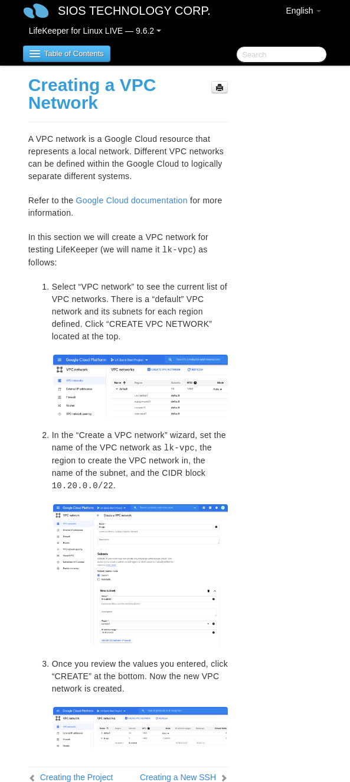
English (304, 10)
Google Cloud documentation (132, 200)
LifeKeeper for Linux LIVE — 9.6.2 (95, 30)
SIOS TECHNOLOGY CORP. (134, 10)
